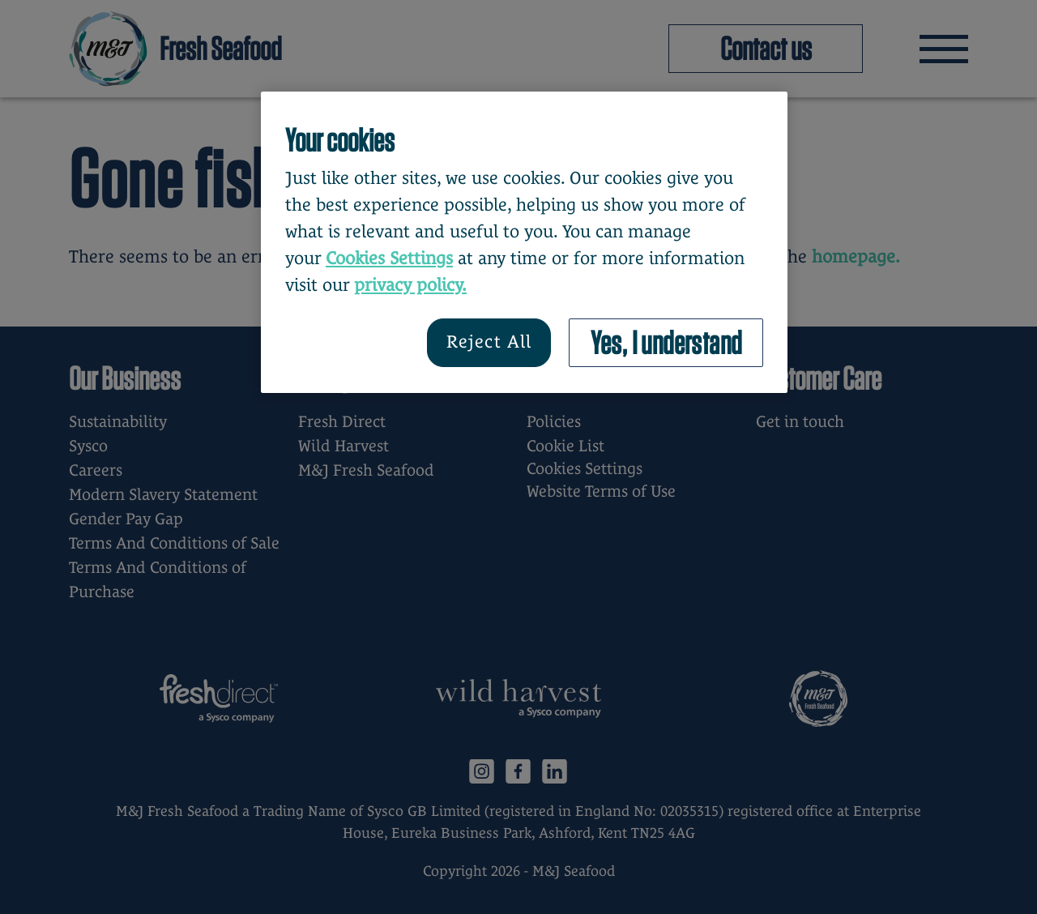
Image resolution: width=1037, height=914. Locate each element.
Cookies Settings (389, 258)
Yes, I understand (666, 342)
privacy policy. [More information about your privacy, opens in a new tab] (410, 285)
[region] (524, 242)
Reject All (488, 341)
